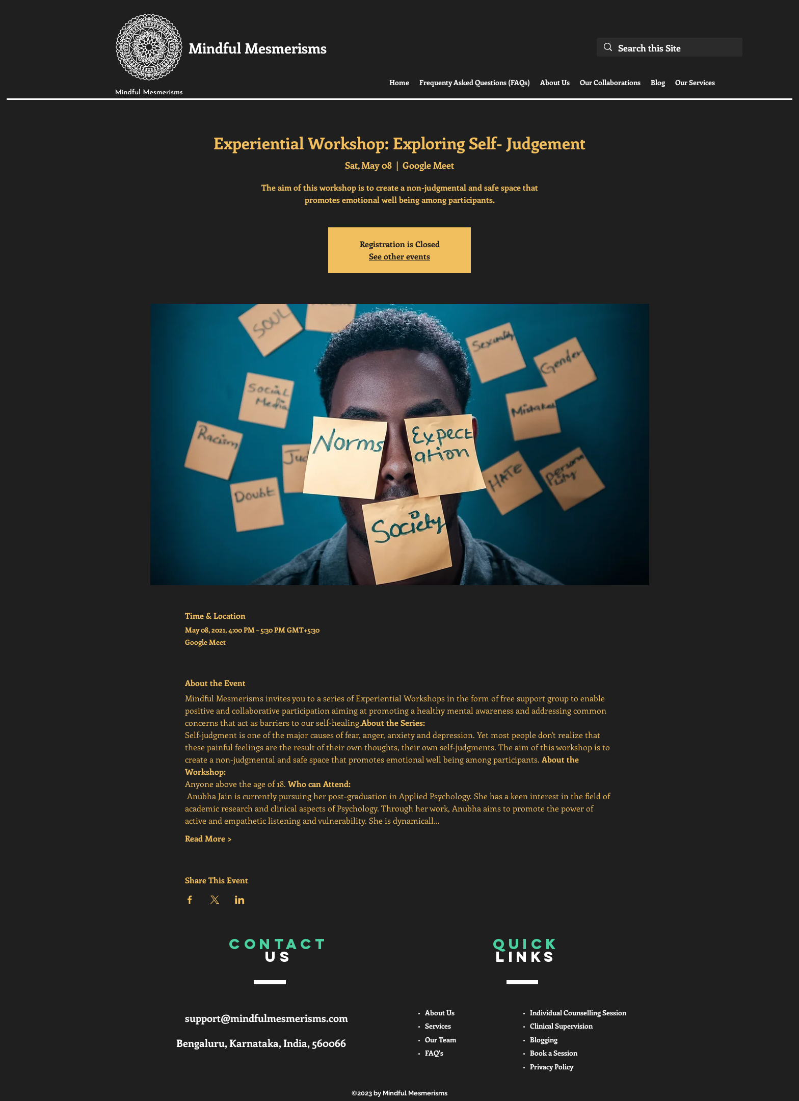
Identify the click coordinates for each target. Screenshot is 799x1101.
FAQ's (434, 1053)
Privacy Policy (551, 1066)
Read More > (208, 838)
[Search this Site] (669, 48)
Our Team (441, 1039)
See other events (399, 256)
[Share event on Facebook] (190, 900)
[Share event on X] (215, 900)
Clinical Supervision (561, 1026)
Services (438, 1026)
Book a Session (553, 1053)
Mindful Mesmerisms (258, 47)
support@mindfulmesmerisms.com (266, 1018)
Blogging (543, 1039)
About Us (440, 1012)
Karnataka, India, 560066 (287, 1043)
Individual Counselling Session (578, 1012)
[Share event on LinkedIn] (240, 900)
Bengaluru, (202, 1043)
